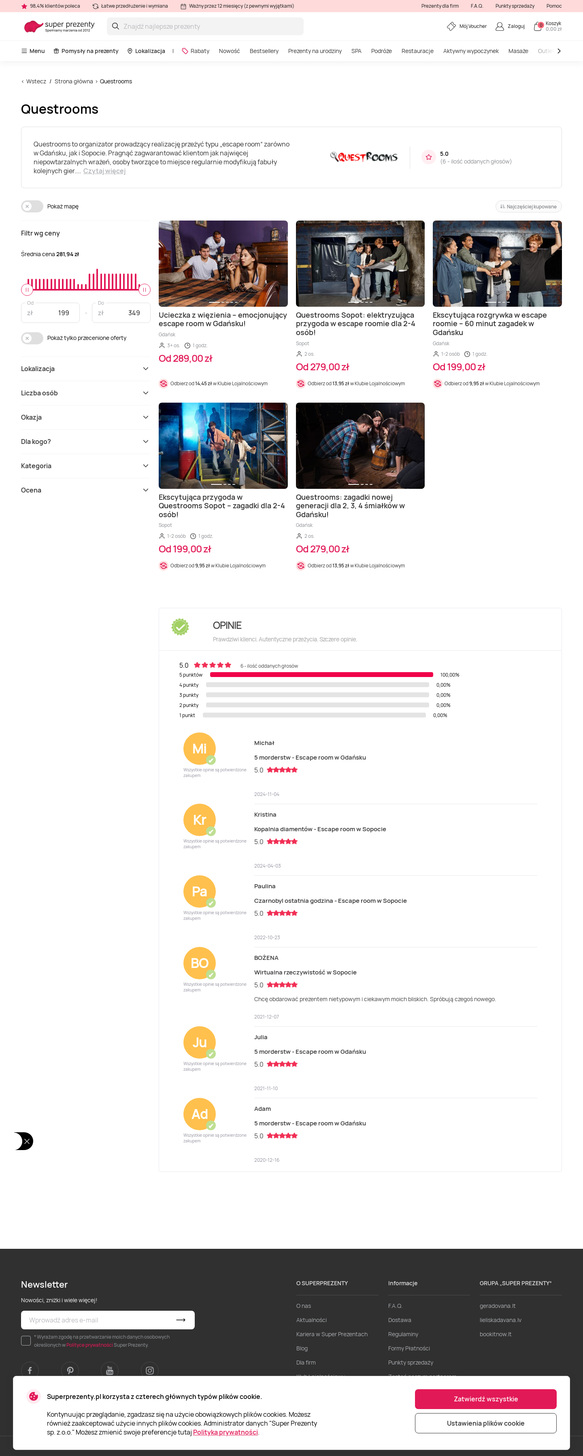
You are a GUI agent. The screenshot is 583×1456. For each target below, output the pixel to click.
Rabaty (195, 51)
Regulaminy (403, 1334)
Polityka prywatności (225, 1432)
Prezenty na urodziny (315, 51)
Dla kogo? (86, 441)
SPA (356, 51)
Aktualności (311, 1320)
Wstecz (36, 81)
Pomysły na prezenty (86, 51)
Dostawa (399, 1320)
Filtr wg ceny (40, 233)
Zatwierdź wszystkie (486, 1398)
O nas (303, 1306)
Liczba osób (86, 393)
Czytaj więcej (104, 170)
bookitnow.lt (496, 1334)
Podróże (381, 51)
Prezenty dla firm (440, 5)
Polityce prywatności (89, 1344)
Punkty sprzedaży (515, 5)
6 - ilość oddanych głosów (476, 161)
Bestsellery (264, 51)
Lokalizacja (146, 51)
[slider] (27, 290)
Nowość (229, 51)
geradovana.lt (498, 1306)
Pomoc (554, 5)
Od (30, 302)
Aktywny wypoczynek (471, 51)
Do (101, 302)
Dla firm (306, 1362)
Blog (302, 1348)
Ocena (86, 490)
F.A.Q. (477, 5)
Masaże (518, 51)
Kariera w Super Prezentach (332, 1334)
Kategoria (86, 466)
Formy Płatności (409, 1348)
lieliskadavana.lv (500, 1320)
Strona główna (74, 81)
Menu (33, 51)
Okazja (86, 417)
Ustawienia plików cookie (486, 1423)
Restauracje (418, 51)
